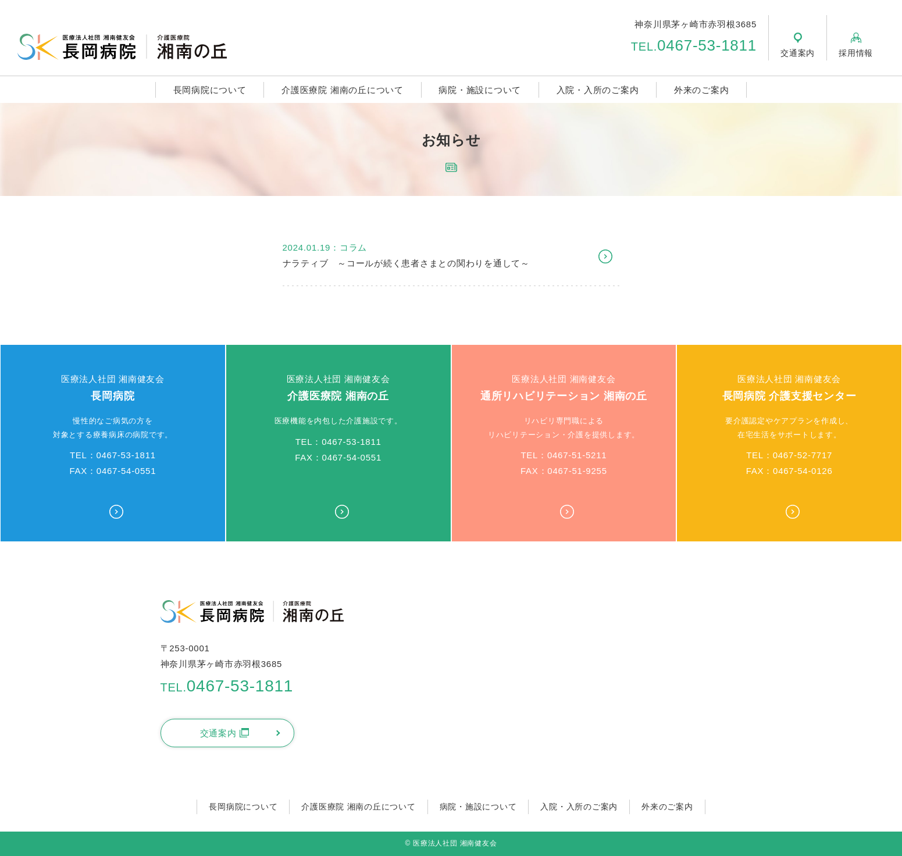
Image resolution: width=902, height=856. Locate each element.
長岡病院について (210, 90)
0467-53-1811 (694, 45)
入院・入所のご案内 (598, 90)
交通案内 (224, 733)
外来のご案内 (701, 90)
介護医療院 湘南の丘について (342, 90)
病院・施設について (479, 90)
